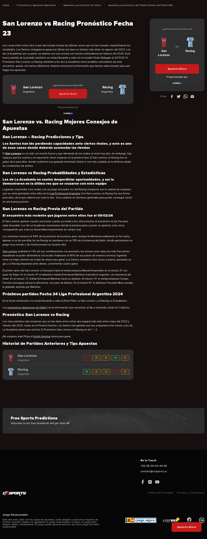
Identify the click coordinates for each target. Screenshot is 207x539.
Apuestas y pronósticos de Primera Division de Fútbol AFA (140, 5)
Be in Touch (148, 460)
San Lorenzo (10, 251)
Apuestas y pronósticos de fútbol (82, 5)
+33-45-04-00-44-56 (154, 466)
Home (6, 5)
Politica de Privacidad (160, 492)
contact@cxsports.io (154, 471)
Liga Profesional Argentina (64, 193)
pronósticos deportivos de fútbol (27, 307)
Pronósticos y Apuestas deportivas (36, 5)
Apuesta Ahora (68, 93)
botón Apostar (42, 336)
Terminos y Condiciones (190, 492)
